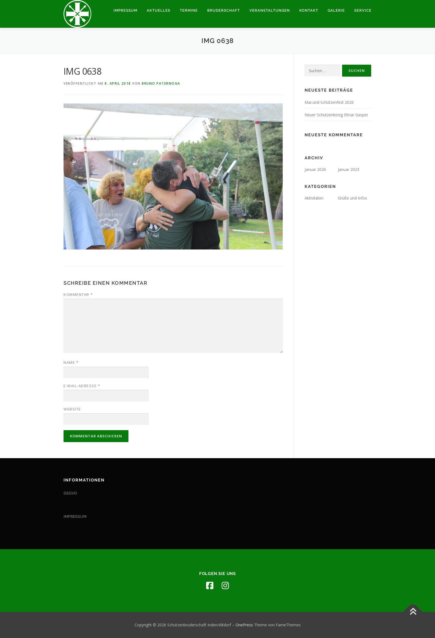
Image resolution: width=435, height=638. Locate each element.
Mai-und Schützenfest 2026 (329, 102)
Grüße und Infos (352, 198)
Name (71, 362)
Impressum (125, 10)
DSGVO (70, 493)
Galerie (336, 10)
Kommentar (78, 294)
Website (72, 409)
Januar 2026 (315, 169)
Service (362, 10)
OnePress (244, 624)
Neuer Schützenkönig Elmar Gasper (336, 114)
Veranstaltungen (269, 10)
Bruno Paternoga (161, 83)
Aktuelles (158, 10)
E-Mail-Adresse (82, 385)
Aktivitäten (314, 198)
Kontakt (308, 10)
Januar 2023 (348, 169)
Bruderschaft (223, 10)
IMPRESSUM (75, 516)
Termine (189, 10)
